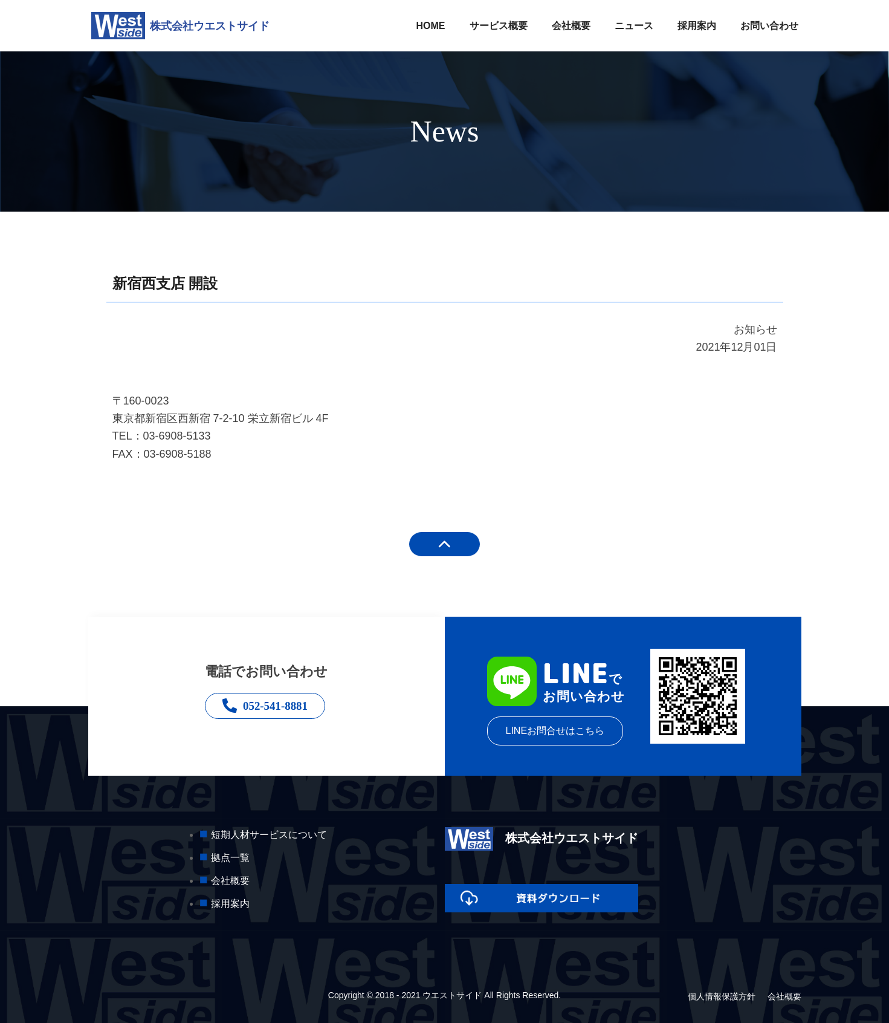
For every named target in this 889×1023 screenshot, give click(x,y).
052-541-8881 (266, 707)
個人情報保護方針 (721, 996)
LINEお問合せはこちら (555, 731)
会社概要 (571, 26)
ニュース (634, 26)
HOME (430, 26)
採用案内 (696, 26)
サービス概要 (499, 26)
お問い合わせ (769, 26)
